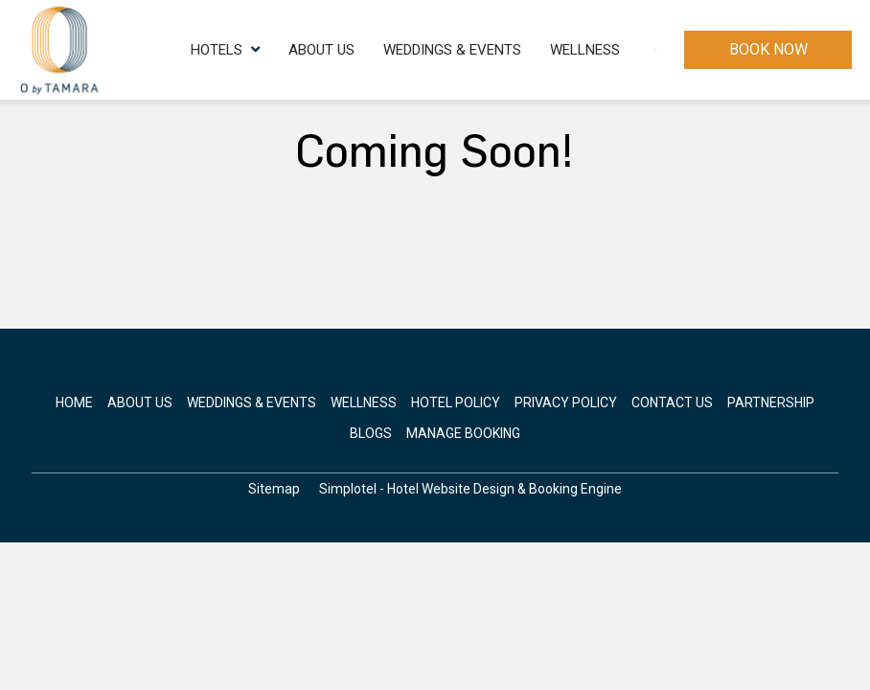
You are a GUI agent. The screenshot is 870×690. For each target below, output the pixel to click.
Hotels (152, 50)
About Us (249, 49)
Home (74, 402)
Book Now (768, 49)
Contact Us (618, 49)
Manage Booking (463, 433)
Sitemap (274, 488)
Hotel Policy (455, 402)
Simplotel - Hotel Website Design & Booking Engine (470, 488)
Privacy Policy (566, 402)
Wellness (512, 49)
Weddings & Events (379, 49)
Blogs (371, 433)
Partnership (770, 402)
